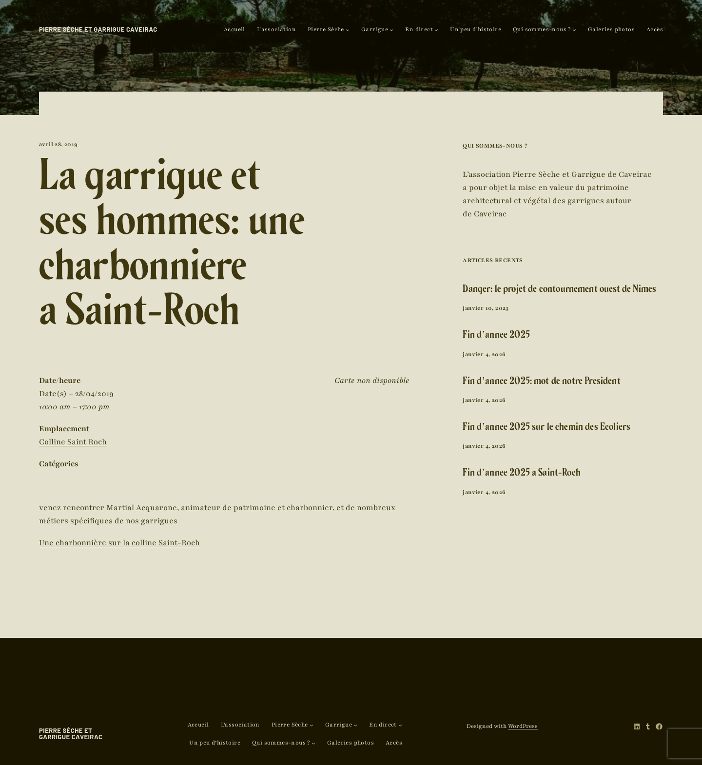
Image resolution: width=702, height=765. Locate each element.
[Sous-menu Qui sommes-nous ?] (574, 30)
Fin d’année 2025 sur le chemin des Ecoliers (546, 428)
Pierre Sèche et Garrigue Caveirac (98, 29)
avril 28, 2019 (58, 144)
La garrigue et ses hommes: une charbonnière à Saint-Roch (172, 249)
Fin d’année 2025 (496, 336)
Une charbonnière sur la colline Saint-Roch (119, 542)
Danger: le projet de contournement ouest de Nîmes (559, 290)
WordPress (523, 726)
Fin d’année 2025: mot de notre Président (541, 382)
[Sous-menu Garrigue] (391, 30)
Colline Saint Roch (73, 442)
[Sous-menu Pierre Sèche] (348, 30)
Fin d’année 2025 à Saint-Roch (522, 473)
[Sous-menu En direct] (436, 30)
